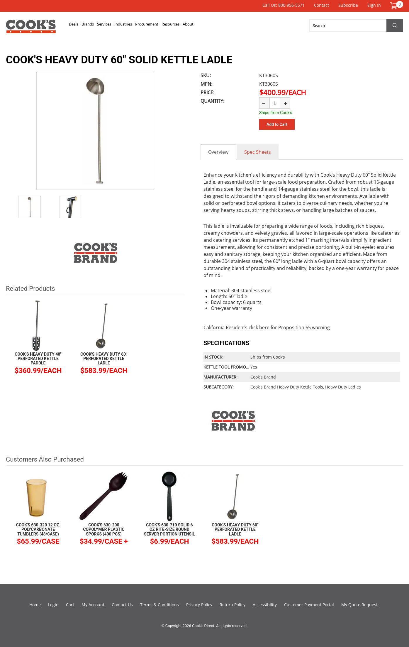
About (252, 25)
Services (127, 25)
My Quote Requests (360, 604)
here (264, 327)
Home (35, 604)
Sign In (374, 5)
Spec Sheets (257, 152)
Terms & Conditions (159, 604)
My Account (93, 604)
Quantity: (212, 101)
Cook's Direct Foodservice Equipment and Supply (31, 29)
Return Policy (232, 604)
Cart (70, 604)
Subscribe (348, 5)
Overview (218, 152)
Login (53, 604)
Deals (78, 25)
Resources (225, 25)
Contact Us (122, 604)
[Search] (356, 25)
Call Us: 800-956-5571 (283, 5)
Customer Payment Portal (309, 604)
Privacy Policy (199, 604)
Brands (101, 25)
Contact (321, 5)
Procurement (190, 25)
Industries (156, 25)
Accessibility (265, 604)
